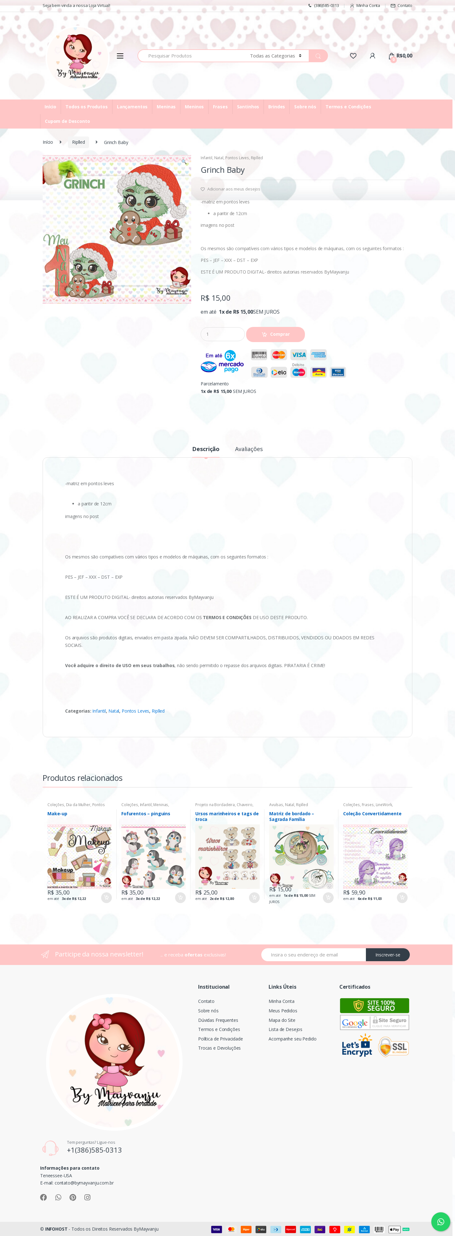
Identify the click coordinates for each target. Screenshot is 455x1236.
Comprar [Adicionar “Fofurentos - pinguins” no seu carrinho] (180, 897)
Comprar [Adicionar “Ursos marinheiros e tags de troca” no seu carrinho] (254, 897)
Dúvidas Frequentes (218, 1020)
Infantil (206, 157)
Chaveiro (244, 804)
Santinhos (248, 107)
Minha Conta (364, 6)
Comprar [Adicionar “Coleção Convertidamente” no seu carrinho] (402, 897)
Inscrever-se (387, 955)
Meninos (194, 107)
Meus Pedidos (283, 1011)
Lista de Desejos (285, 1029)
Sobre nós (305, 107)
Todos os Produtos (86, 107)
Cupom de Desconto (67, 121)
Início (50, 107)
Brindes (276, 107)
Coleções (55, 804)
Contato (401, 6)
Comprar (280, 334)
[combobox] (190, 55)
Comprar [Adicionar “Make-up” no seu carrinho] (106, 897)
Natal (218, 157)
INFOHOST (56, 1229)
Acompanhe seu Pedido (292, 1039)
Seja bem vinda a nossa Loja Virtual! (76, 5)
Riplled (78, 142)
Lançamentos (132, 107)
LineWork (384, 804)
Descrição (206, 449)
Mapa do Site (282, 1020)
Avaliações (249, 449)
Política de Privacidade (220, 1039)
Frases (220, 107)
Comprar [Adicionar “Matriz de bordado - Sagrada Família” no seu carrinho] (328, 897)
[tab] (206, 451)
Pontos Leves (237, 157)
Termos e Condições (348, 107)
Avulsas (276, 804)
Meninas (166, 107)
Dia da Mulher (78, 804)
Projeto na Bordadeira (215, 804)
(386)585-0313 (323, 6)
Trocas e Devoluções (219, 1048)
